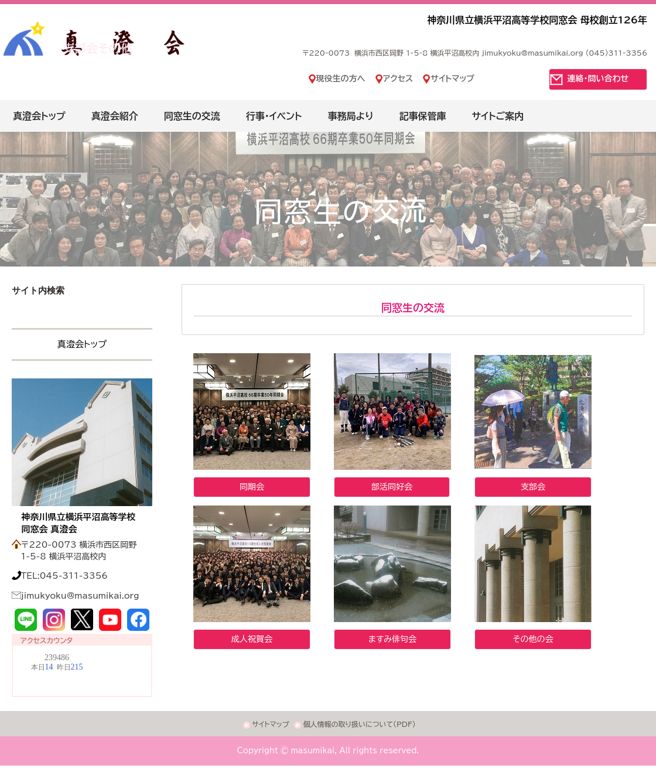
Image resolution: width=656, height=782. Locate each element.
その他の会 (532, 639)
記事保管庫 (422, 116)
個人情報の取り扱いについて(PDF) (359, 724)
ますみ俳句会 (392, 639)
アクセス (398, 78)
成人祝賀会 (251, 639)
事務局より (350, 116)
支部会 (533, 487)
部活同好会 (391, 487)
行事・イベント (274, 116)
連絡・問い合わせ (598, 78)
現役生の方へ (340, 78)
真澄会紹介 (114, 116)
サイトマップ (452, 78)
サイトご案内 (498, 116)
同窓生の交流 (192, 116)
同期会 (252, 487)
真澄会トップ (39, 116)
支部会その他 (97, 48)
